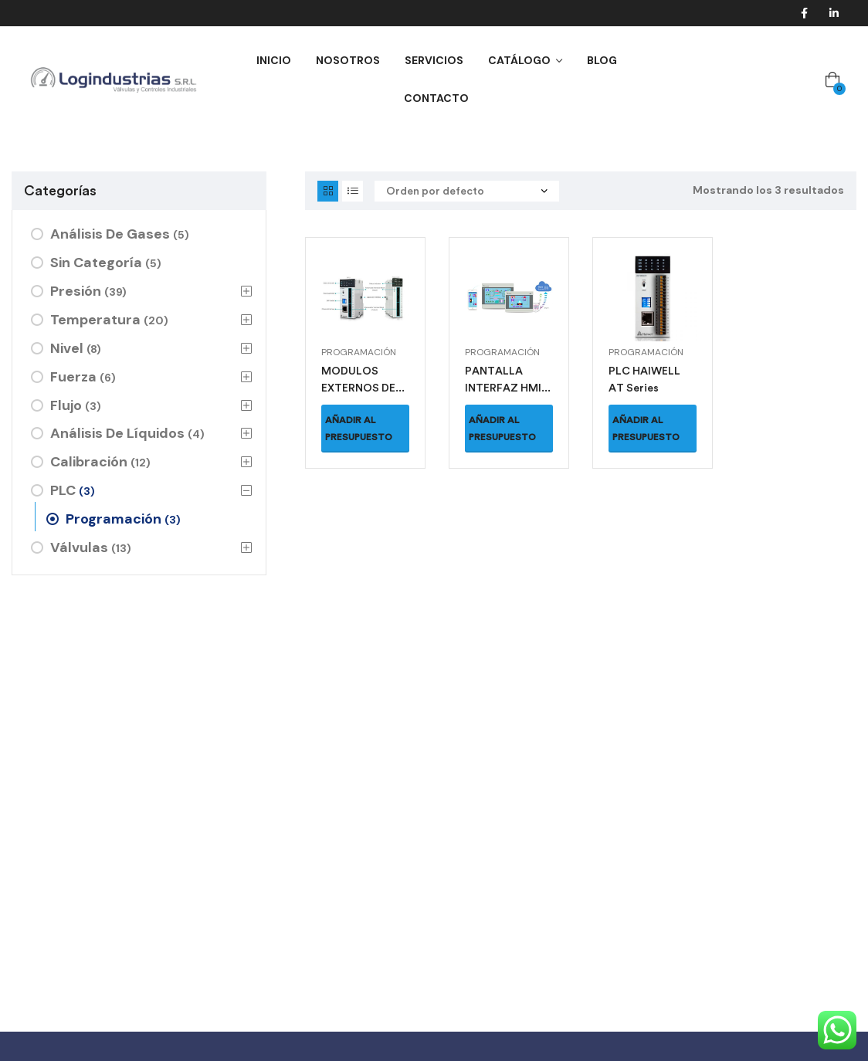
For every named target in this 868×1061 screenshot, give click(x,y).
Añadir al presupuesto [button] (358, 428)
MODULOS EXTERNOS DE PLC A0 (358, 388)
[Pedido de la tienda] (467, 191)
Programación (358, 352)
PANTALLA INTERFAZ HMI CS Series (503, 388)
